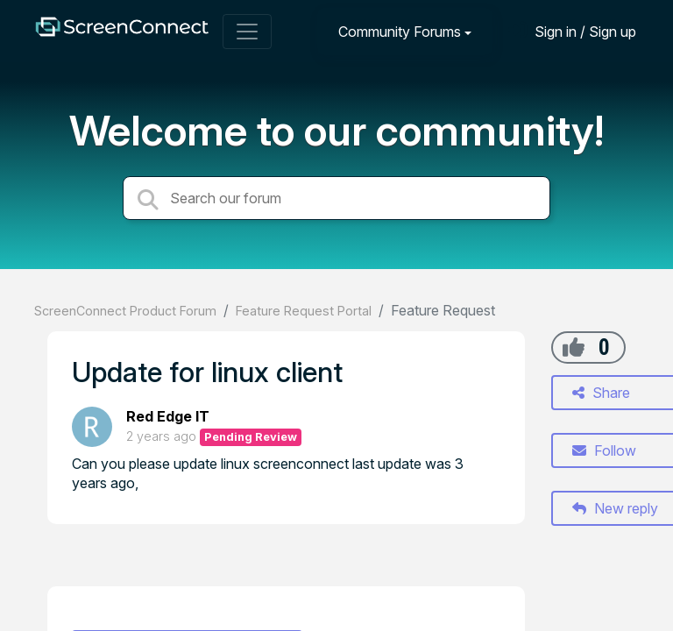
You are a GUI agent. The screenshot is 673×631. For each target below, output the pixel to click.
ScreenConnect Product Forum (125, 310)
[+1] (573, 347)
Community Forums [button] (399, 31)
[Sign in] (572, 31)
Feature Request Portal (304, 310)
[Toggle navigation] (247, 31)
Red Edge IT (167, 416)
